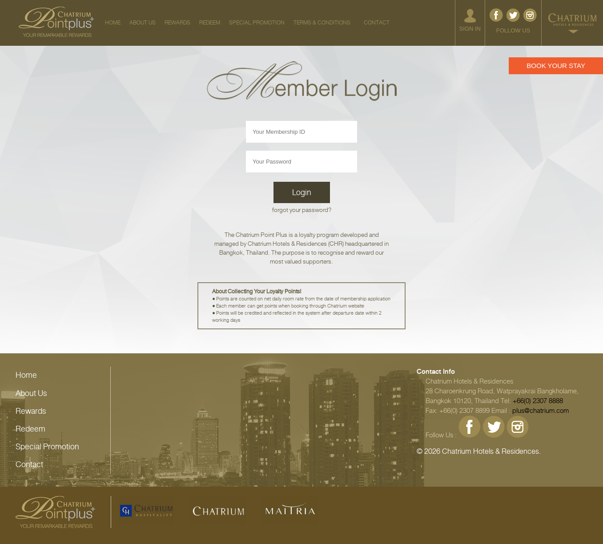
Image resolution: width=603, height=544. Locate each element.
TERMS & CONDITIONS (321, 22)
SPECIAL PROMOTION (257, 22)
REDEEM (209, 22)
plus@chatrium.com (540, 410)
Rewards (31, 411)
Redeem (30, 429)
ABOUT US (142, 22)
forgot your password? (301, 210)
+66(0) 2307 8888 (538, 401)
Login (301, 192)
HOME (113, 22)
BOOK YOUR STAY (556, 65)
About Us (31, 393)
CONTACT (377, 22)
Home (26, 375)
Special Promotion (47, 446)
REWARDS (177, 22)
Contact (29, 464)
